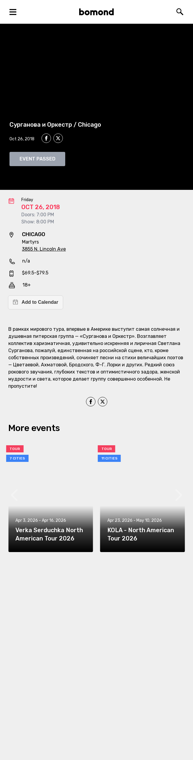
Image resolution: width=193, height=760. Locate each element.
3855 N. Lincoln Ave (44, 249)
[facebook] (46, 138)
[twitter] (58, 139)
